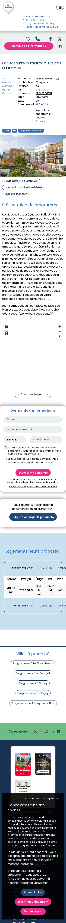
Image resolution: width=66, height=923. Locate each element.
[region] (33, 352)
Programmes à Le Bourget (33, 673)
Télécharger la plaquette (33, 517)
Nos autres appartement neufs (44, 115)
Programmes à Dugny (33, 683)
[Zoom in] (59, 326)
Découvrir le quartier (33, 394)
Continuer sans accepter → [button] (40, 798)
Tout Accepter (33, 911)
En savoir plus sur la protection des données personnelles (33, 486)
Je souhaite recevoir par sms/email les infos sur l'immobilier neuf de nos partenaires (33, 460)
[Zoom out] (59, 331)
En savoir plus (33, 892)
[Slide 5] (36, 172)
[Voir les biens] (33, 568)
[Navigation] (60, 7)
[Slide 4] (33, 172)
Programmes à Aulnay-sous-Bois (33, 703)
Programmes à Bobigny (33, 693)
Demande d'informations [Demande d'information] (29, 46)
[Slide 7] (43, 172)
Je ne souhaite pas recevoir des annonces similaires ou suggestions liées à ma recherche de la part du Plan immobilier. (34, 450)
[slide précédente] (5, 156)
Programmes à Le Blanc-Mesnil (33, 663)
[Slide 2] (26, 172)
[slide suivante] (61, 156)
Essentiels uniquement (33, 901)
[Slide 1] (23, 172)
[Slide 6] (40, 172)
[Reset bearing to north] (59, 336)
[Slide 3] (30, 172)
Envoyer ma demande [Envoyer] (33, 472)
